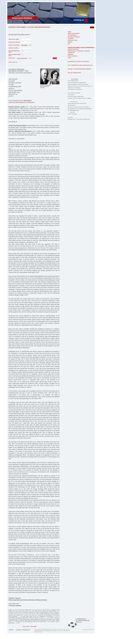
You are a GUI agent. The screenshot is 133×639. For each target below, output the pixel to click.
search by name (14, 39)
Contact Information (23, 629)
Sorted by (12, 58)
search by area (13, 48)
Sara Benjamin (30, 102)
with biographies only (14, 51)
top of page (33, 626)
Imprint (11, 629)
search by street (14, 42)
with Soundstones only (15, 55)
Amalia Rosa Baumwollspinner (17, 102)
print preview (26, 626)
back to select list (13, 62)
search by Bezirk (14, 45)
